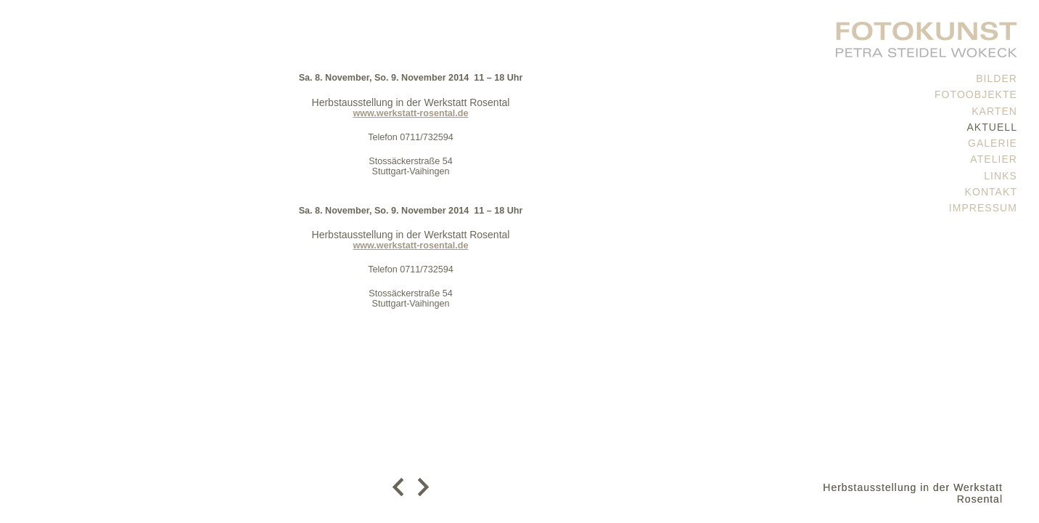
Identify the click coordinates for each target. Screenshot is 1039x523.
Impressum (983, 208)
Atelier (993, 159)
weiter (420, 487)
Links (1000, 176)
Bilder (996, 78)
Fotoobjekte (976, 94)
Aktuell (991, 127)
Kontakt (991, 192)
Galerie (992, 143)
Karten (994, 111)
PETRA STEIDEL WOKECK (926, 36)
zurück (402, 487)
